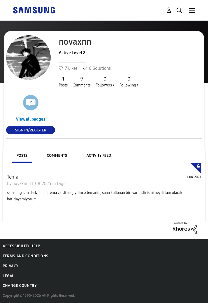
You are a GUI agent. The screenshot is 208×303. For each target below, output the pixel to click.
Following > (128, 82)
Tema (12, 177)
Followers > (105, 82)
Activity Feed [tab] (98, 155)
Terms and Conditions (25, 256)
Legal (8, 276)
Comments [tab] (57, 155)
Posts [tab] (21, 155)
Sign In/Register (30, 130)
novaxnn (21, 183)
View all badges (30, 119)
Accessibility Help (21, 246)
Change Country (20, 285)
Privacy (10, 266)
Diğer (62, 183)
